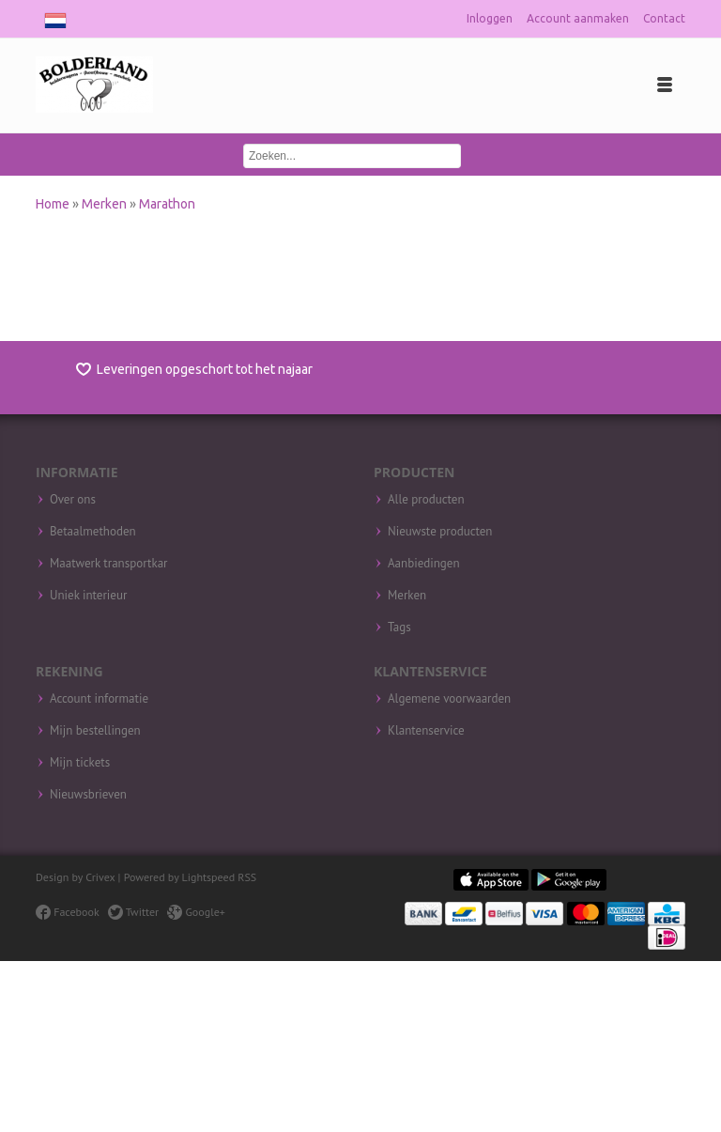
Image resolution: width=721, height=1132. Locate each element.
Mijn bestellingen (95, 731)
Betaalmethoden (93, 531)
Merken (106, 203)
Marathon (167, 203)
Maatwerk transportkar (109, 563)
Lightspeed (209, 877)
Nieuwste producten (440, 531)
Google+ (196, 912)
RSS (247, 877)
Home (54, 203)
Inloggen (490, 18)
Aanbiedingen (424, 563)
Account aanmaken (578, 18)
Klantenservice (426, 731)
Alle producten (426, 499)
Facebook (67, 912)
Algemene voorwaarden (449, 699)
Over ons (73, 499)
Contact (664, 18)
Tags (399, 627)
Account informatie (99, 699)
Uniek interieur (88, 595)
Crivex (100, 877)
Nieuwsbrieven (88, 794)
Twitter (134, 912)
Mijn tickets (80, 763)
